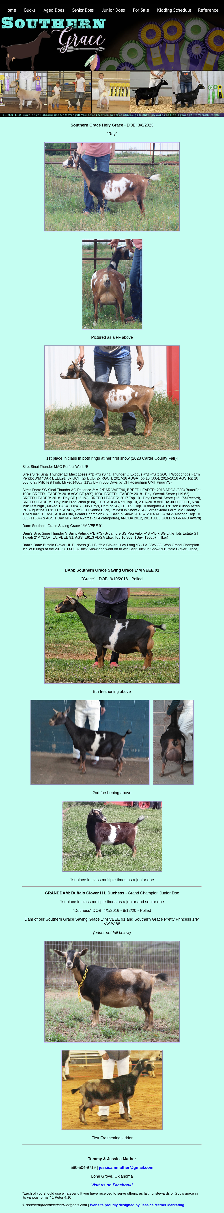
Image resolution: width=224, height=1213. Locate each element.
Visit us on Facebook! (112, 1185)
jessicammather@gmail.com (126, 1167)
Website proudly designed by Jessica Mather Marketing (137, 1205)
